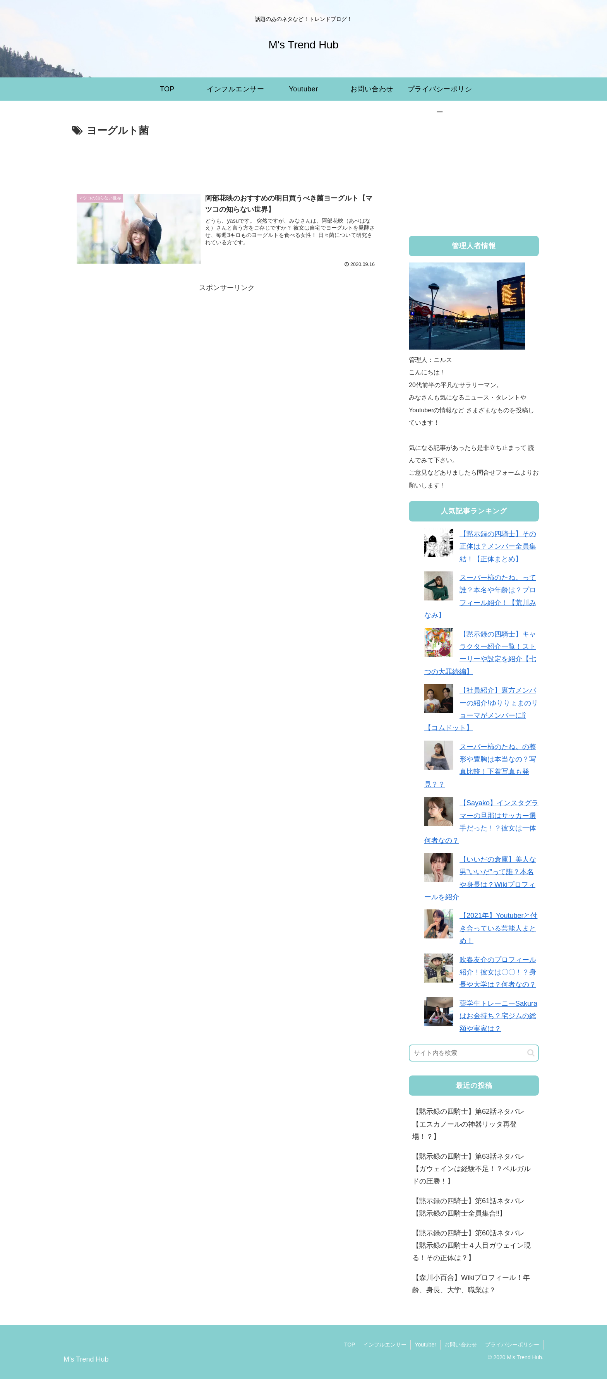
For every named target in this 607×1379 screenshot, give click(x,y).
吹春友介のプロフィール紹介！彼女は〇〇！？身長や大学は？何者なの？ (498, 972)
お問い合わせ (460, 1344)
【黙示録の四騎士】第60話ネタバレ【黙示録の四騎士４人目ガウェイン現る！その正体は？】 (471, 1245)
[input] (474, 1053)
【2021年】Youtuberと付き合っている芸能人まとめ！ (498, 928)
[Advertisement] (227, 161)
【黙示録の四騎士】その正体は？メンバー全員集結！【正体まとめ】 (498, 546)
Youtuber (425, 1344)
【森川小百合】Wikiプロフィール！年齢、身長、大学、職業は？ (471, 1284)
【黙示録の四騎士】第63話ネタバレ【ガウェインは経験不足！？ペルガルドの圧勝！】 (471, 1169)
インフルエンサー (384, 1344)
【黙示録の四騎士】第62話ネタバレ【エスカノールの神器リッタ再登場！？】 (468, 1124)
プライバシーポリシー (512, 1344)
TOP (349, 1344)
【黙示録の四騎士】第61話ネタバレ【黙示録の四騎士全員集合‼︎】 (468, 1207)
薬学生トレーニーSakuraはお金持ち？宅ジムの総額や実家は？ (498, 1016)
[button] (531, 1052)
